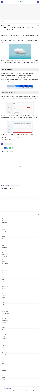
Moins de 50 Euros (5, 320)
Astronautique (4, 231)
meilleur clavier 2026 (5, 313)
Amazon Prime (4, 222)
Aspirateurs (3, 229)
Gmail (3, 279)
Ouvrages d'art (4, 334)
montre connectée (4, 322)
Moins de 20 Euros (5, 318)
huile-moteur (4, 290)
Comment (8, 25)
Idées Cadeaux (4, 293)
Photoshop (3, 336)
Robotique (3, 343)
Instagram (3, 297)
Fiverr (3, 272)
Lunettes (3, 309)
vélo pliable (4, 370)
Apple (3, 227)
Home (2, 25)
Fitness (3, 268)
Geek (3, 277)
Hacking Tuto (4, 284)
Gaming (3, 275)
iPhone (3, 300)
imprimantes (4, 295)
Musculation (4, 325)
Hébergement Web (5, 286)
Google (3, 281)
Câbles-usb (3, 238)
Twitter (3, 366)
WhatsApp (3, 377)
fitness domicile (4, 270)
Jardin (3, 302)
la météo (3, 37)
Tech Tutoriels (9, 388)
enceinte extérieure (5, 263)
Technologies (4, 359)
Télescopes (3, 361)
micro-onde (3, 315)
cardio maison (4, 240)
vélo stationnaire (4, 372)
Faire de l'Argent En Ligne (6, 266)
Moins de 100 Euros (5, 316)
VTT (2, 375)
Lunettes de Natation (5, 311)
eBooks (3, 259)
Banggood (3, 234)
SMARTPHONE (4, 352)
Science (3, 345)
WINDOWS (4, 379)
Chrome (3, 245)
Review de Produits (5, 341)
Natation (3, 327)
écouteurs (3, 261)
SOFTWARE (4, 356)
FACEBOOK (4, 265)
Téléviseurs (3, 363)
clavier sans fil (4, 250)
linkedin (3, 304)
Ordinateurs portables (5, 331)
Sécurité (3, 347)
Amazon (3, 220)
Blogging (3, 236)
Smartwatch (4, 354)
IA (2, 291)
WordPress (3, 382)
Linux (3, 306)
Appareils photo (4, 225)
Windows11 (4, 381)
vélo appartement (4, 368)
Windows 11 (22, 37)
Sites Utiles (3, 350)
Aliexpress (3, 218)
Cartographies (4, 241)
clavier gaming (4, 247)
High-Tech (3, 288)
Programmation (4, 338)
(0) (38, 32)
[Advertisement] (20, 12)
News (3, 329)
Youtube (3, 384)
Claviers (3, 252)
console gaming (4, 256)
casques (3, 243)
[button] (5, 148)
